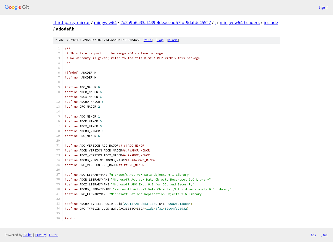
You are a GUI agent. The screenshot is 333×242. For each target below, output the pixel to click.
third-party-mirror (71, 22)
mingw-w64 (105, 22)
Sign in (323, 7)
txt (313, 235)
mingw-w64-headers (240, 22)
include (271, 22)
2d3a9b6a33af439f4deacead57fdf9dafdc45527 (165, 22)
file (148, 40)
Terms (53, 235)
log (160, 40)
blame (173, 40)
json (324, 235)
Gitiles (27, 235)
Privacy (40, 235)
